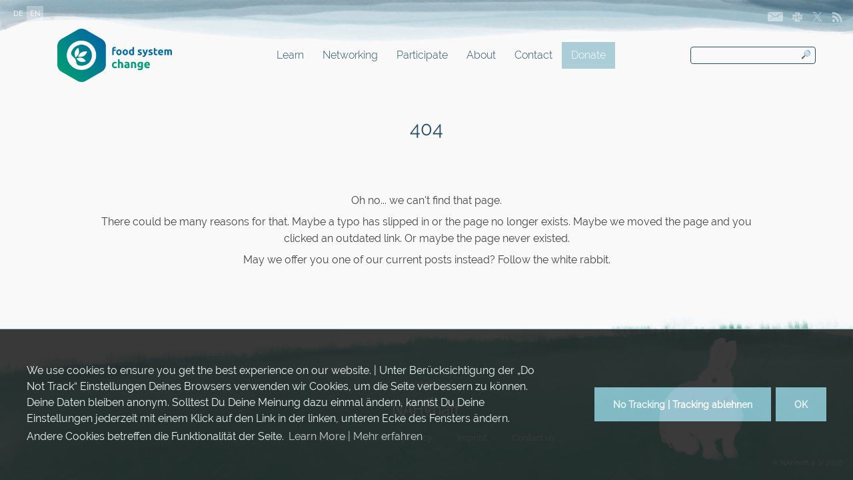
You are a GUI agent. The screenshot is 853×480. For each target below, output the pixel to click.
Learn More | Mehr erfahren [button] (356, 436)
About (481, 55)
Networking (350, 55)
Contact (533, 55)
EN (35, 13)
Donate (588, 55)
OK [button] (801, 404)
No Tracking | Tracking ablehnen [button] (682, 404)
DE (18, 13)
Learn (290, 55)
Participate (422, 55)
